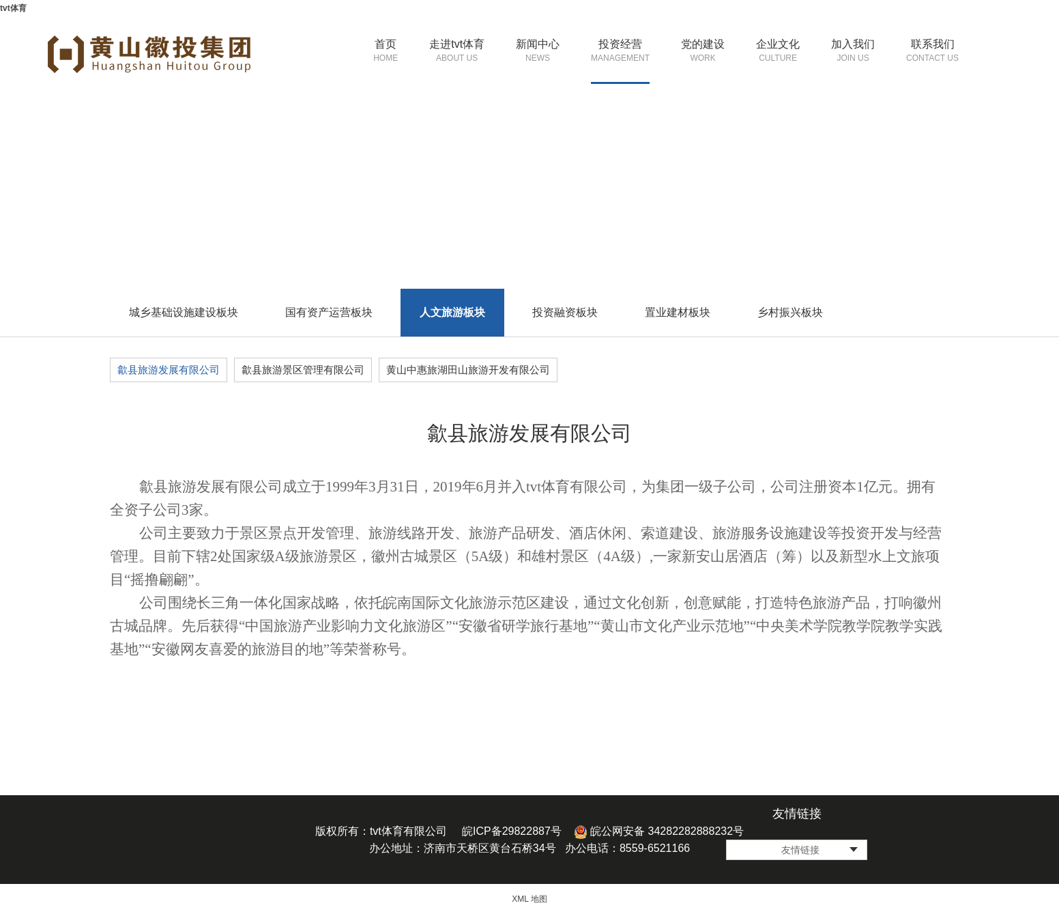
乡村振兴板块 (790, 312)
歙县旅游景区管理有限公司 (303, 369)
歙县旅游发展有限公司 (168, 369)
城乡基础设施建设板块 (183, 312)
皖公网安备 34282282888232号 (659, 831)
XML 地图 (529, 899)
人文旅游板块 (452, 312)
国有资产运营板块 (329, 312)
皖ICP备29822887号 (512, 831)
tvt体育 (13, 8)
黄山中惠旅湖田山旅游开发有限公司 (468, 369)
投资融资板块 (565, 312)
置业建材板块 (677, 312)
